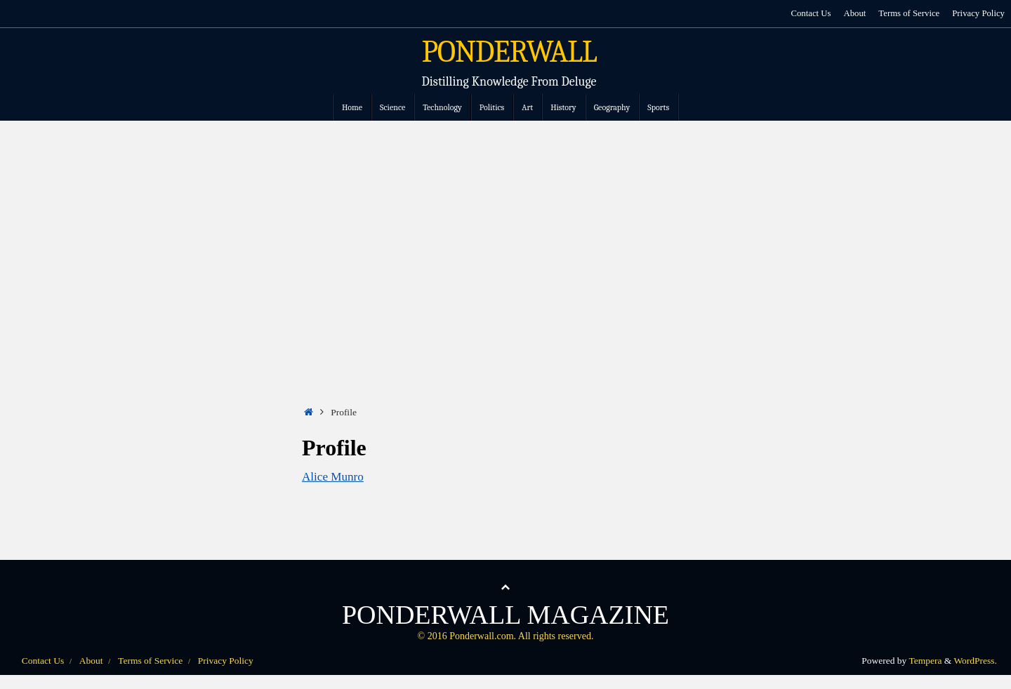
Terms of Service (908, 13)
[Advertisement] (505, 226)
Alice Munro (333, 476)
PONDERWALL (509, 52)
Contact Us (811, 13)
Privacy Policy (978, 13)
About (854, 13)
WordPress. (975, 660)
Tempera (924, 660)
